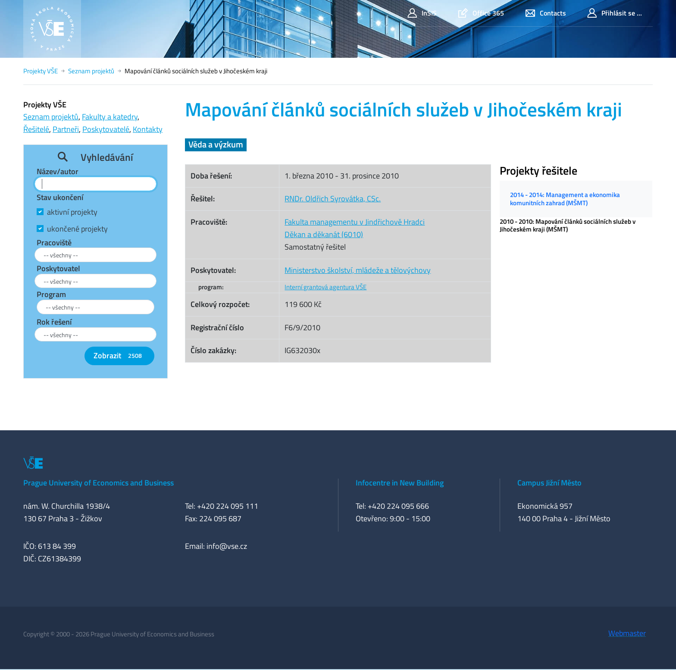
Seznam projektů (91, 71)
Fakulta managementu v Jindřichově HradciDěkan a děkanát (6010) (355, 228)
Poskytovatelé (105, 129)
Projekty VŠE (40, 71)
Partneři (66, 129)
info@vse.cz (227, 546)
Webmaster (627, 633)
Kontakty (148, 129)
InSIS (422, 13)
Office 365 (481, 13)
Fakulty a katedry (110, 116)
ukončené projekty (77, 229)
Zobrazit (119, 355)
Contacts (546, 13)
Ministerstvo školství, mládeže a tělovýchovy (358, 270)
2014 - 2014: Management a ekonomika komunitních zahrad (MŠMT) (565, 198)
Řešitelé (36, 129)
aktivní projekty (72, 212)
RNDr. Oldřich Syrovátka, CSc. (333, 198)
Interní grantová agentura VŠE (325, 287)
